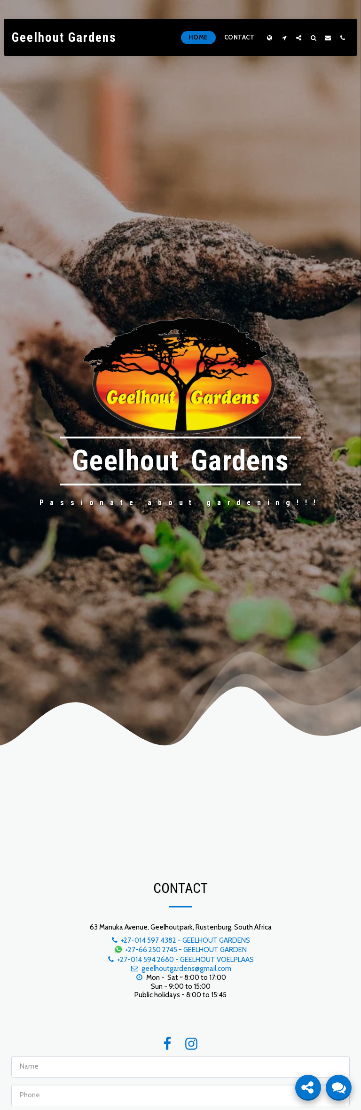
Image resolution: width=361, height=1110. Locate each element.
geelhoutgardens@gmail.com (180, 968)
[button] (284, 37)
